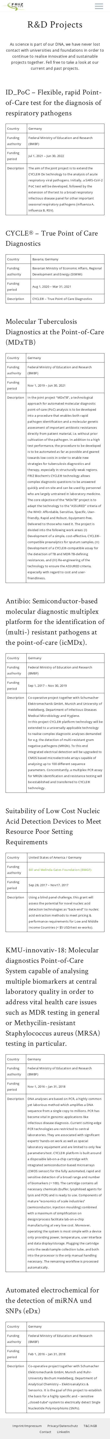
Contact (45, 1432)
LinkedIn (63, 1432)
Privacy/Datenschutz (62, 1426)
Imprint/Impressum (27, 1426)
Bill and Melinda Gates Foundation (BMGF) (60, 870)
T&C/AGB (90, 1426)
